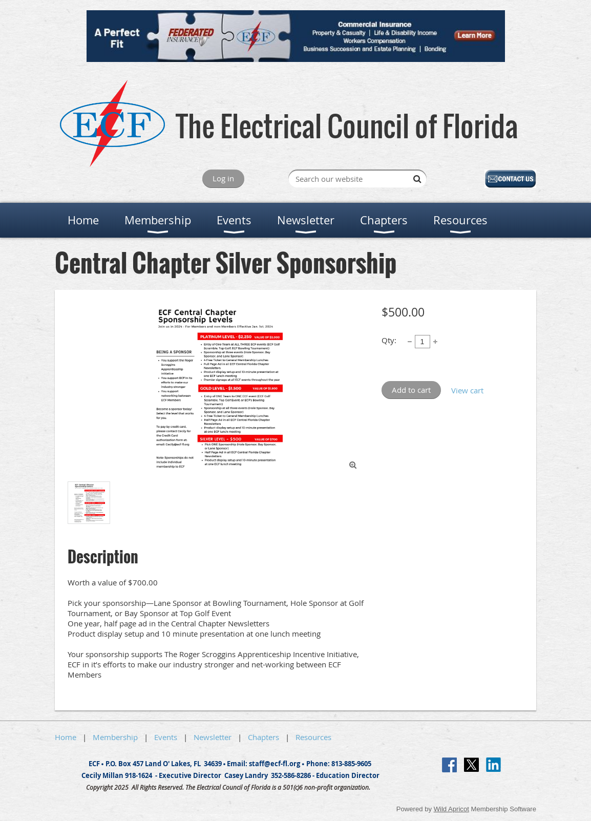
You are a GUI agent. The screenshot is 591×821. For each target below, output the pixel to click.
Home (65, 737)
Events (165, 737)
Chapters (263, 737)
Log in (223, 178)
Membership (115, 737)
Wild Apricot (451, 809)
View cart (467, 390)
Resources (313, 737)
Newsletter (212, 737)
